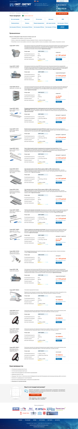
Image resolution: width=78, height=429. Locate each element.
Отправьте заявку (35, 394)
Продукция (20, 13)
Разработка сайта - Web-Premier (39, 426)
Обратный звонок (62, 13)
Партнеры (41, 13)
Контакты (48, 13)
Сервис (27, 13)
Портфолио (34, 13)
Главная (13, 13)
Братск (15, 1)
